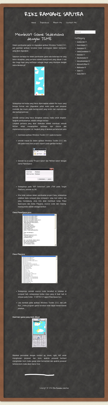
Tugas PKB (80, 74)
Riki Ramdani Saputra (54, 14)
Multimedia (80, 67)
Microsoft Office (82, 64)
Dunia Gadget (81, 45)
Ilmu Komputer (81, 58)
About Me (57, 22)
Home (33, 22)
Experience (44, 22)
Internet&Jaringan (82, 61)
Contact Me (71, 22)
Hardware (80, 55)
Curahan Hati (81, 42)
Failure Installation (82, 51)
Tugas (79, 70)
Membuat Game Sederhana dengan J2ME (39, 36)
